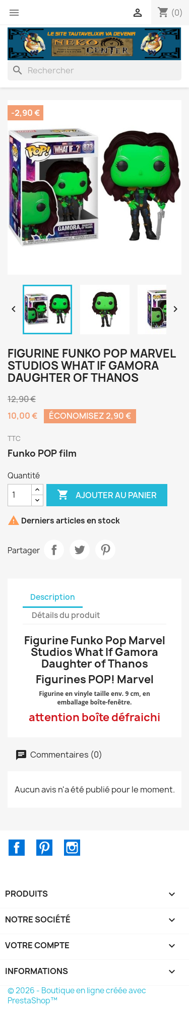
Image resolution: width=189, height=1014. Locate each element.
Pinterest (105, 550)
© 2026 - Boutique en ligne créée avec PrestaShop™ (77, 995)
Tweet (80, 550)
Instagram (72, 848)
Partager (54, 550)
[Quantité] (20, 495)
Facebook (17, 848)
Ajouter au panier (107, 495)
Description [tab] (52, 597)
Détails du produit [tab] (66, 615)
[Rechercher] (94, 70)
